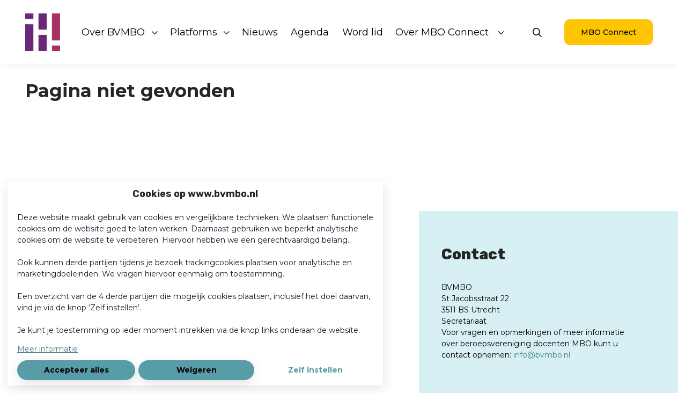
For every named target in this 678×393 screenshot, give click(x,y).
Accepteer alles (76, 370)
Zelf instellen (315, 370)
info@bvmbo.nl (541, 355)
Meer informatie (47, 349)
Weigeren (196, 370)
